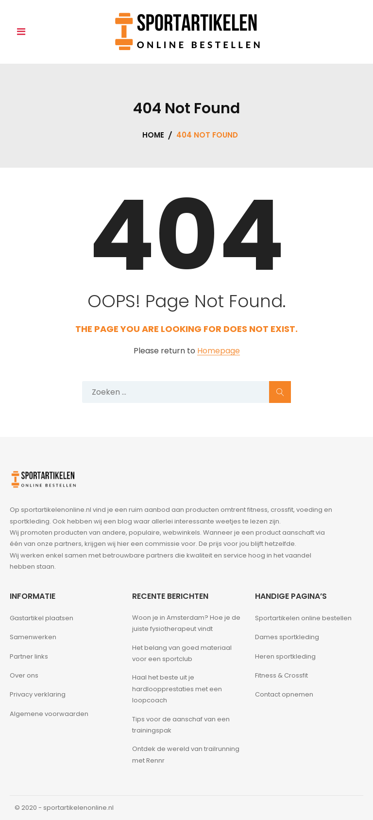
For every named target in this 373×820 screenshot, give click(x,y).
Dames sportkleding (287, 637)
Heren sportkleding (285, 656)
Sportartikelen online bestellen (303, 618)
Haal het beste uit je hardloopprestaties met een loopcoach (177, 689)
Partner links (29, 656)
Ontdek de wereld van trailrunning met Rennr (185, 754)
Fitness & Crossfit (281, 675)
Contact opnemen (284, 694)
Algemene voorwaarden (49, 713)
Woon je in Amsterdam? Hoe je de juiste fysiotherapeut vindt (186, 623)
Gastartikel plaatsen (41, 618)
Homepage (218, 351)
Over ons (24, 675)
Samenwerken (33, 637)
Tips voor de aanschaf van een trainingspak (181, 725)
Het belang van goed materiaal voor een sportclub (182, 653)
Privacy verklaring (38, 694)
